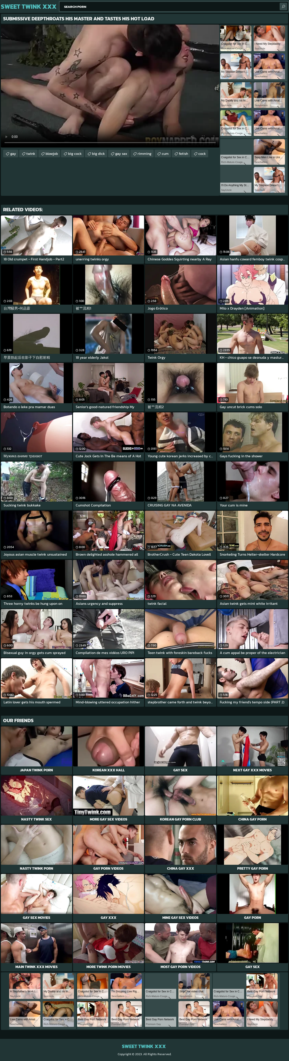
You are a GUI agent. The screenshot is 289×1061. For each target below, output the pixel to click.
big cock (75, 153)
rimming (144, 153)
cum (165, 153)
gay (13, 153)
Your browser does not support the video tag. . (110, 86)
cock (202, 153)
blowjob (52, 153)
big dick (98, 153)
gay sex (121, 153)
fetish (183, 153)
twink (30, 153)
